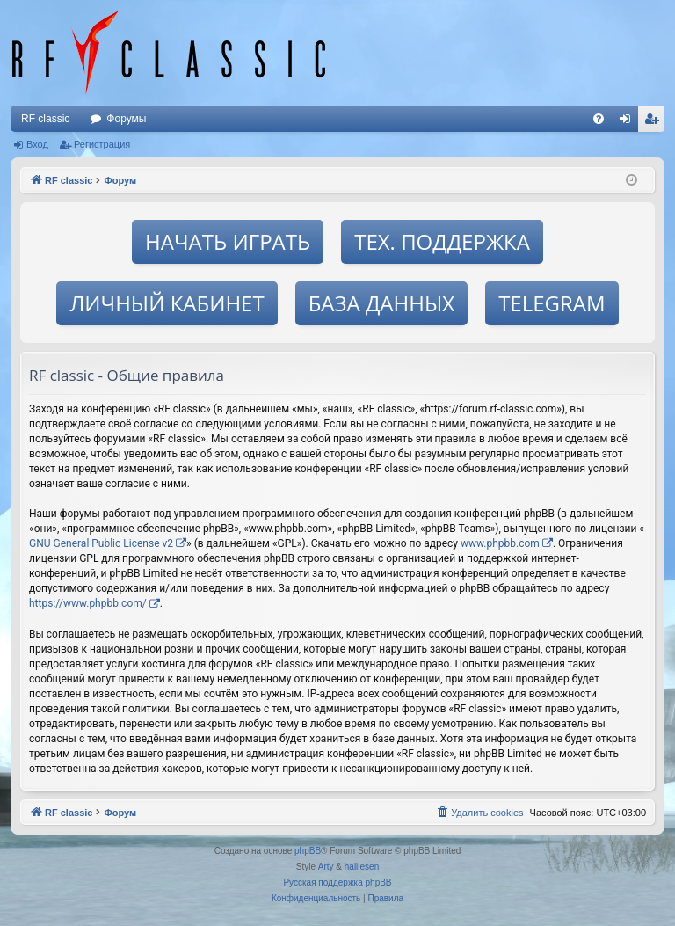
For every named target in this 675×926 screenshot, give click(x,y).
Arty (326, 866)
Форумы (126, 119)
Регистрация (102, 144)
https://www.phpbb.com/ (88, 603)
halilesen (362, 866)
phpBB (307, 851)
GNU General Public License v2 (101, 543)
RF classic (45, 119)
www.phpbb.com (500, 543)
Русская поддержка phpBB (337, 882)
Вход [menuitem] (629, 122)
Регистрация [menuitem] (654, 122)
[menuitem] (598, 119)
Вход (37, 144)
